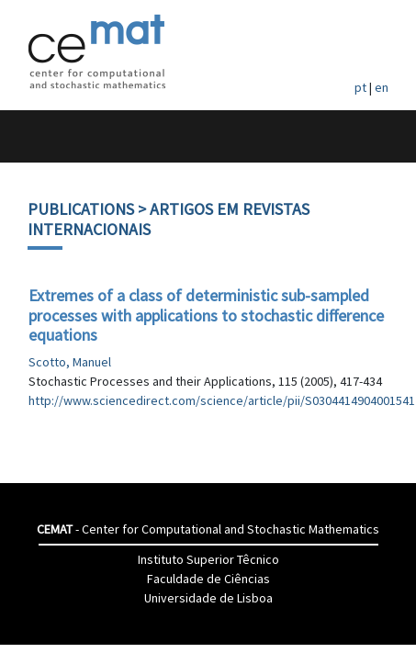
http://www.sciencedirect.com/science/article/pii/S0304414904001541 (221, 400)
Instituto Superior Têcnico (208, 559)
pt (360, 87)
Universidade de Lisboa (208, 598)
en (381, 87)
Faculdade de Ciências (208, 578)
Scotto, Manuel (69, 362)
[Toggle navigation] (33, 136)
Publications (81, 208)
